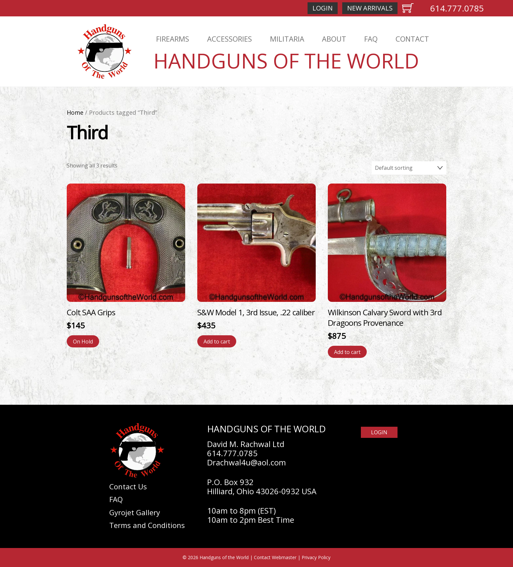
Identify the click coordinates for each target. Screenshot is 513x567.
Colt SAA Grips (91, 312)
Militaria (287, 39)
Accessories (229, 39)
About (334, 39)
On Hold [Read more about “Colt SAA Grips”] (83, 341)
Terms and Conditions (147, 525)
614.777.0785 (457, 8)
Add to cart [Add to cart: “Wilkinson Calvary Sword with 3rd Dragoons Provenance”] (347, 352)
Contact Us (128, 486)
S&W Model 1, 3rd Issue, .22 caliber (256, 312)
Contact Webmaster (275, 557)
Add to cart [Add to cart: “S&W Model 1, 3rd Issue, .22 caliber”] (216, 341)
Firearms (172, 39)
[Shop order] (409, 168)
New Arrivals (370, 8)
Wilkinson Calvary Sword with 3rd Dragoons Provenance (385, 317)
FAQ (371, 39)
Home (75, 112)
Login (322, 8)
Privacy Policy (316, 557)
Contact (412, 39)
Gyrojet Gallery (134, 512)
